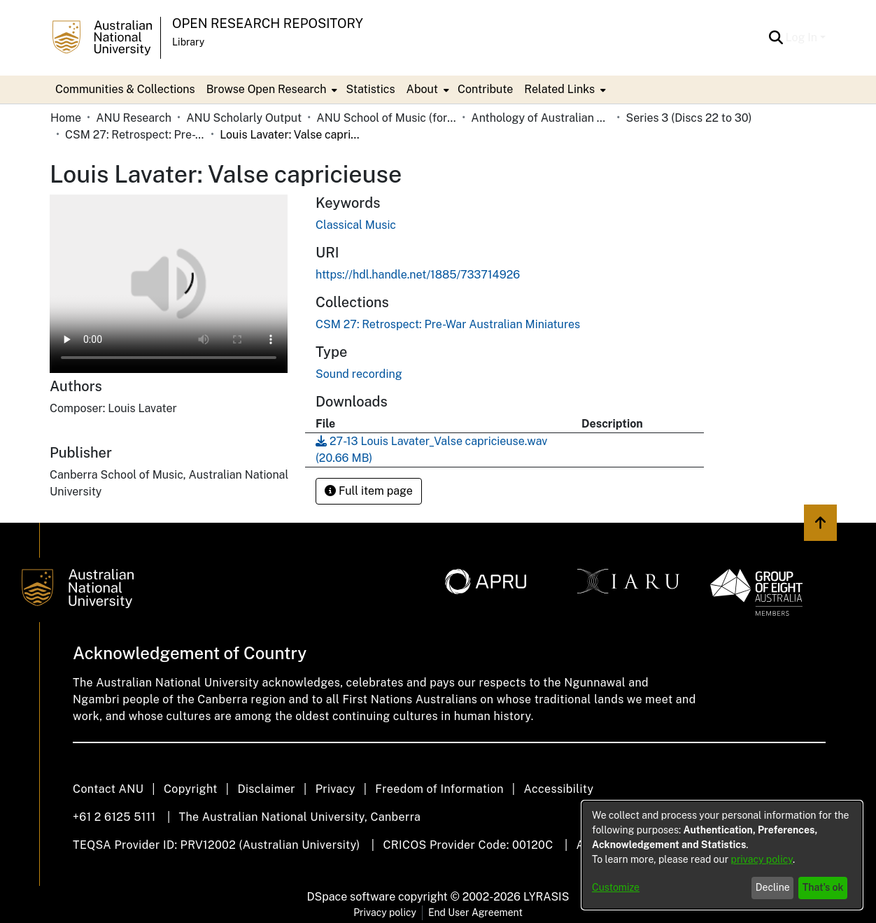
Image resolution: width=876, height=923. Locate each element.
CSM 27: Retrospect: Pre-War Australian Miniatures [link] (135, 134)
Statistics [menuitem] (370, 89)
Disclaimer (266, 789)
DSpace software (351, 896)
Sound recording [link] (359, 374)
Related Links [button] (559, 89)
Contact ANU (108, 789)
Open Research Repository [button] (267, 23)
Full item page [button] (369, 491)
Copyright (191, 789)
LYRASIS (546, 896)
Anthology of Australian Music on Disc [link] (541, 118)
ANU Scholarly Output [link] (244, 118)
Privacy (335, 789)
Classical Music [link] (356, 225)
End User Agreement (475, 912)
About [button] (422, 89)
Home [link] (65, 118)
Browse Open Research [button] (266, 89)
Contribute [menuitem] (485, 89)
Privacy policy (384, 912)
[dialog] (722, 855)
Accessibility (558, 789)
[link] (448, 324)
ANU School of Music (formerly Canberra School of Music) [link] (386, 118)
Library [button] (188, 42)
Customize (616, 887)
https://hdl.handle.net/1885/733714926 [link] (418, 274)
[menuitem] (271, 90)
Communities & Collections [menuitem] (125, 89)
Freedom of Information (439, 789)
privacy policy (762, 859)
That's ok (823, 887)
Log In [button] (803, 37)
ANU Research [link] (133, 118)
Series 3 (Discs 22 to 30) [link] (688, 118)
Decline (773, 887)
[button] (776, 37)
